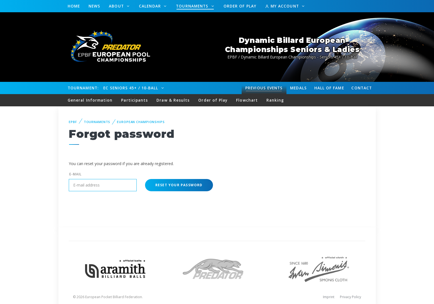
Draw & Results (173, 100)
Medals (298, 87)
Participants (134, 100)
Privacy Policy (350, 297)
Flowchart (247, 100)
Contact (361, 87)
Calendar (150, 6)
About (117, 6)
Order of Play (240, 6)
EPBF (73, 122)
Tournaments (193, 6)
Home (74, 6)
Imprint (328, 297)
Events (264, 88)
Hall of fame (329, 87)
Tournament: (83, 87)
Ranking (275, 100)
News (94, 6)
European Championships (141, 122)
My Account (282, 6)
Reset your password (179, 185)
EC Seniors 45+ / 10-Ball (131, 87)
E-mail (75, 174)
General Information (90, 100)
